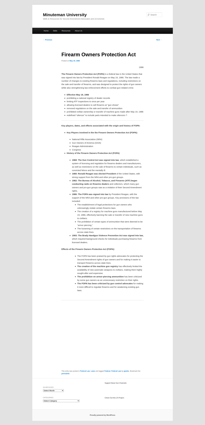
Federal (107, 371)
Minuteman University (65, 14)
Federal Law (85, 371)
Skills (55, 31)
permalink (65, 374)
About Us (78, 31)
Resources (66, 31)
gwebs (126, 371)
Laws (93, 371)
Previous (47, 40)
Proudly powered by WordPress (102, 415)
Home (46, 31)
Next (159, 40)
